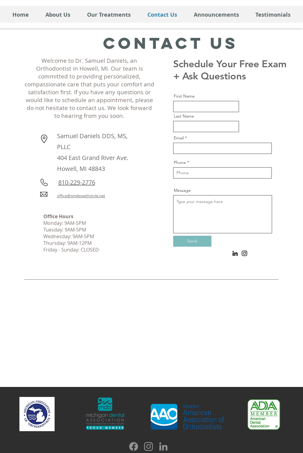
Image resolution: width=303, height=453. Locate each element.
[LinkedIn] (235, 253)
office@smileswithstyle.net (81, 195)
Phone (180, 162)
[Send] (192, 241)
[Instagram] (244, 253)
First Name (184, 96)
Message (182, 190)
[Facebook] (134, 446)
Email (179, 138)
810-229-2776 (76, 182)
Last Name (184, 116)
